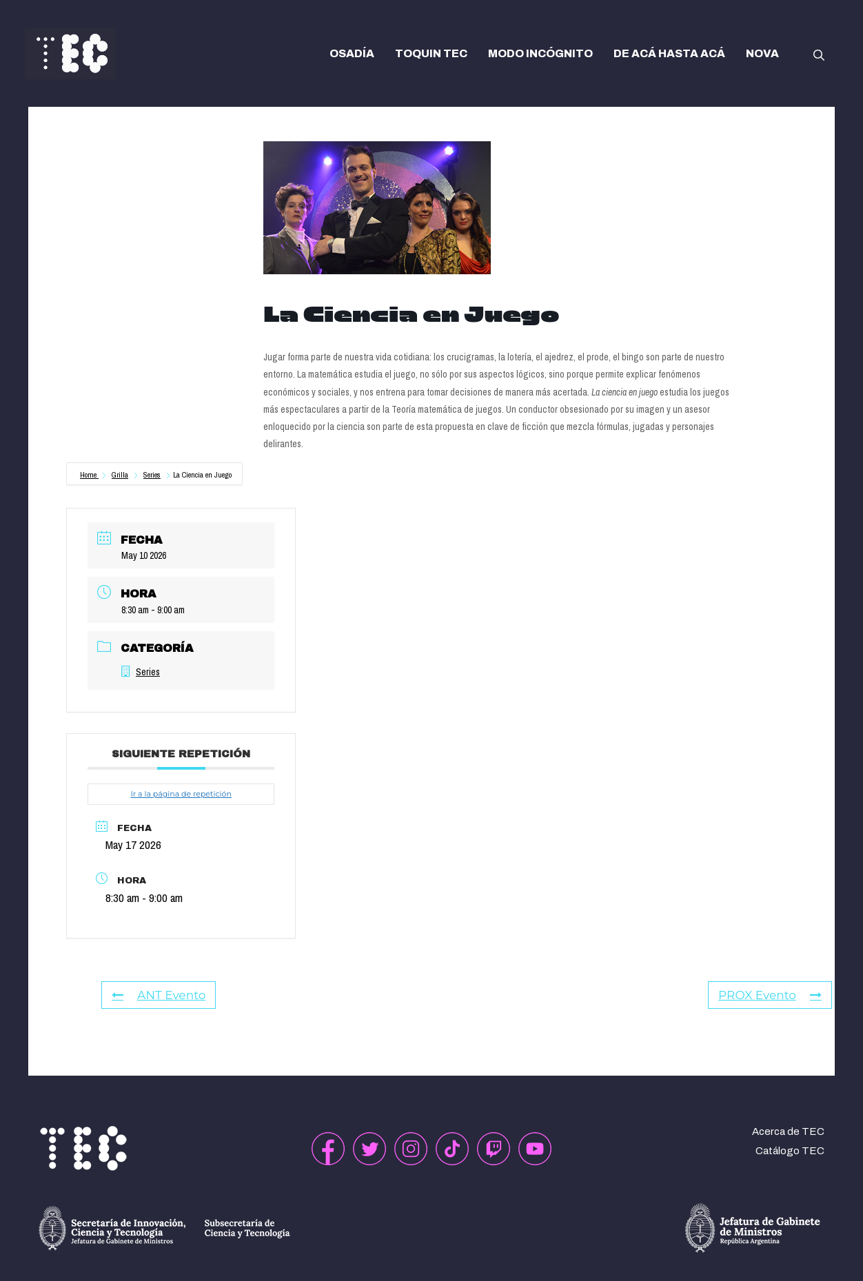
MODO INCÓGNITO (540, 53)
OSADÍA (351, 53)
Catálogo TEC (789, 1150)
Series (152, 475)
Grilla (120, 475)
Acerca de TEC (788, 1131)
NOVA (762, 53)
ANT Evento (158, 995)
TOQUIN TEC (431, 53)
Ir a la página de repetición (180, 794)
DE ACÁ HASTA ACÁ (669, 53)
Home (89, 475)
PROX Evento (770, 995)
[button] (819, 53)
